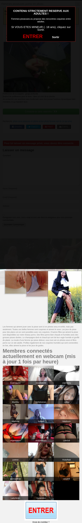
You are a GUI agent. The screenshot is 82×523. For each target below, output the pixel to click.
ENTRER (33, 36)
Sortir (55, 37)
